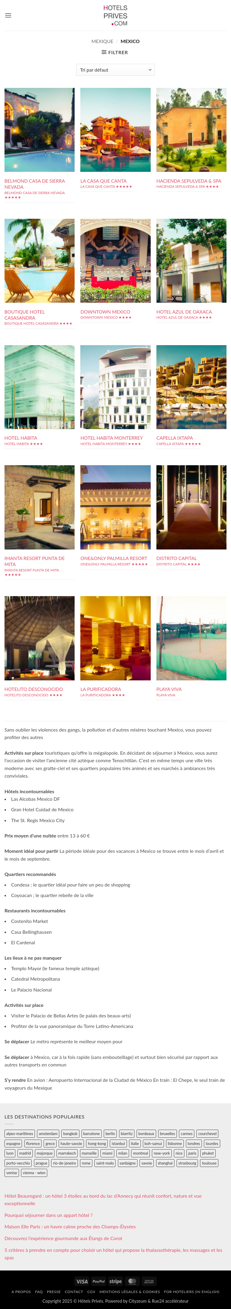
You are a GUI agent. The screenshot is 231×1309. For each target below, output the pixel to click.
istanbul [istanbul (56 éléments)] (118, 1143)
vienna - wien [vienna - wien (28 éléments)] (34, 1172)
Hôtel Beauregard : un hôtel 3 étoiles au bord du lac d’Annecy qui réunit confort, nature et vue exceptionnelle (103, 1199)
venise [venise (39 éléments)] (11, 1172)
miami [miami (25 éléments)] (107, 1153)
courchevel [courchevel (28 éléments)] (207, 1133)
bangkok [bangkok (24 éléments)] (70, 1133)
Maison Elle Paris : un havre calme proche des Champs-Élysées (70, 1226)
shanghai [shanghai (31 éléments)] (165, 1163)
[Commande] (115, 70)
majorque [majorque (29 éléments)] (45, 1153)
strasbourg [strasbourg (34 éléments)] (187, 1163)
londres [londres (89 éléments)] (194, 1143)
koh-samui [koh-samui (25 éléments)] (153, 1143)
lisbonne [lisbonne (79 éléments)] (175, 1143)
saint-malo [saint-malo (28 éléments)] (105, 1163)
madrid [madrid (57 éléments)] (25, 1153)
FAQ (39, 1291)
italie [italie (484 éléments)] (135, 1143)
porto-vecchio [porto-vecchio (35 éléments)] (18, 1163)
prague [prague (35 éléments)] (42, 1163)
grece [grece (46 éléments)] (50, 1143)
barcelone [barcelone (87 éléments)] (91, 1133)
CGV (91, 1291)
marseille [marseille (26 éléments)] (89, 1153)
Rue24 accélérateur (170, 1301)
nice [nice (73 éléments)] (179, 1153)
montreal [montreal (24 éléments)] (140, 1153)
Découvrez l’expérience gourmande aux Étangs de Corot (63, 1238)
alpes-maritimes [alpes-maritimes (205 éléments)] (19, 1133)
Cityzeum (137, 1301)
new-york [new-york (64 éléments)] (162, 1153)
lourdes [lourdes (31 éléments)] (212, 1143)
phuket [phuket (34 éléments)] (208, 1153)
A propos (21, 1291)
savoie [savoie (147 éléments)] (146, 1163)
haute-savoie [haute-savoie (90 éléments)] (71, 1143)
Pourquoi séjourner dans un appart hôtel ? (49, 1215)
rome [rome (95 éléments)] (86, 1163)
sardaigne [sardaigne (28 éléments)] (128, 1163)
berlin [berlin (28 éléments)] (110, 1133)
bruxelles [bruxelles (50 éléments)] (167, 1133)
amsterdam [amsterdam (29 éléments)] (48, 1133)
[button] (8, 15)
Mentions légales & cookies (130, 1291)
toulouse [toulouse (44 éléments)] (209, 1163)
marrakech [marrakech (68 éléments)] (67, 1153)
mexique (102, 41)
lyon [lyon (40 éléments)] (10, 1153)
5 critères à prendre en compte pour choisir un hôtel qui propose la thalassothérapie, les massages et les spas (113, 1254)
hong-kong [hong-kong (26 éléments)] (97, 1143)
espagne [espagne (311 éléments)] (13, 1143)
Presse (54, 1291)
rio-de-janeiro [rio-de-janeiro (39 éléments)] (64, 1163)
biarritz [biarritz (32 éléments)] (127, 1133)
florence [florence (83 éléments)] (33, 1143)
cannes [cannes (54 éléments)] (186, 1133)
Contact (74, 1291)
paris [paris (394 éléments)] (192, 1153)
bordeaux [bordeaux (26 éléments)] (146, 1133)
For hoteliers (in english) (192, 1291)
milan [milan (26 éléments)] (122, 1153)
